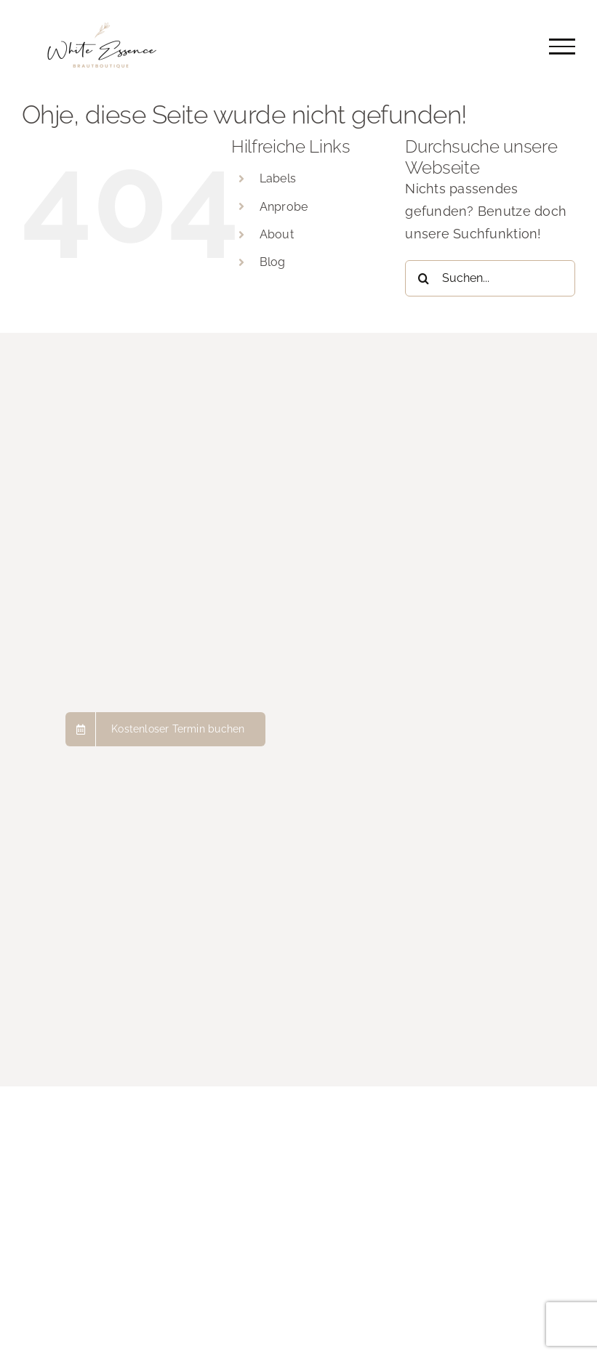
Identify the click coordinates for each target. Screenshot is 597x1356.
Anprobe (284, 207)
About (277, 234)
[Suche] (423, 278)
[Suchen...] (490, 278)
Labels (278, 178)
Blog (273, 262)
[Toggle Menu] (562, 47)
